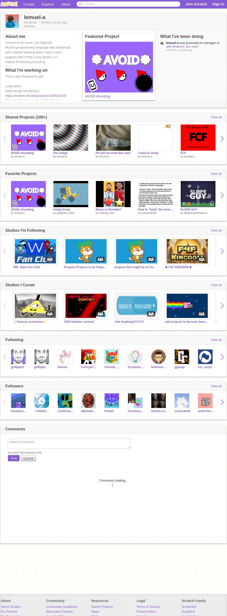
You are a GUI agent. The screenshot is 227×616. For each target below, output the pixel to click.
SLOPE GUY (188, 209)
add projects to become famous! (186, 321)
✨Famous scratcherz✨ (30, 321)
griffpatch (17, 367)
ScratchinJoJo (136, 367)
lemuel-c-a (158, 411)
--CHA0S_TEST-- (42, 411)
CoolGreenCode (66, 411)
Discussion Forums (59, 611)
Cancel (28, 458)
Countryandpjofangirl (136, 411)
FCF (183, 153)
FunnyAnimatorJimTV (89, 367)
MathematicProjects (195, 212)
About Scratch (11, 607)
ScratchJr (188, 611)
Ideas (65, 4)
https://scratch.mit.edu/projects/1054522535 (35, 96)
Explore (48, 4)
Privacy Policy (146, 611)
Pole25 (109, 411)
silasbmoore (19, 411)
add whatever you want (182, 46)
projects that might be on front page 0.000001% (136, 267)
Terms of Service (148, 607)
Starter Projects (102, 607)
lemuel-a (19, 156)
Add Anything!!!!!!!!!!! (129, 321)
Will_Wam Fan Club (26, 267)
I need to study (148, 153)
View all (216, 117)
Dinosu (62, 367)
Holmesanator (159, 367)
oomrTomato (206, 411)
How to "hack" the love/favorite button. (155, 209)
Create (28, 4)
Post (14, 458)
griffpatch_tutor (65, 212)
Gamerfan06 (149, 212)
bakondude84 (89, 411)
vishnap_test (106, 212)
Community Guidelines (62, 607)
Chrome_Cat (112, 367)
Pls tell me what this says (113, 153)
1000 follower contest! (79, 321)
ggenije (179, 367)
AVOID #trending (97, 96)
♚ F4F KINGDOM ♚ (178, 267)
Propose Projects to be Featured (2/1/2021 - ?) (85, 267)
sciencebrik (182, 411)
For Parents (9, 611)
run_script (205, 367)
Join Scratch (196, 4)
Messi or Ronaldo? (108, 209)
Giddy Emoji (61, 209)
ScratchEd (189, 607)
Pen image (60, 153)
